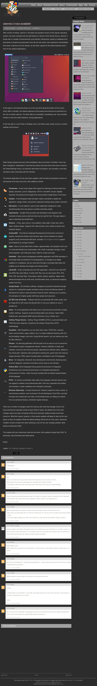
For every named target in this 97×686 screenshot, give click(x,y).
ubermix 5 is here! (86, 93)
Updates (22, 448)
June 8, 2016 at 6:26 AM (12, 537)
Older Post (68, 675)
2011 (78, 276)
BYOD (76, 206)
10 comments (36, 28)
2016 (78, 248)
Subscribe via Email (84, 9)
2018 (78, 243)
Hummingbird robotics (51, 239)
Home (33, 5)
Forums (92, 5)
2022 (78, 231)
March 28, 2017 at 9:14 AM (13, 617)
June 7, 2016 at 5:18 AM (12, 520)
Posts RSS (58, 9)
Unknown (9, 493)
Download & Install (51, 5)
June (79, 254)
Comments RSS (69, 9)
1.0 (75, 204)
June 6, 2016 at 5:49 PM (12, 468)
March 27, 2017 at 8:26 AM (13, 603)
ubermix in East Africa (87, 165)
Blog (81, 5)
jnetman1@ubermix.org (45, 682)
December (81, 251)
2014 (78, 268)
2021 (78, 234)
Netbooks (77, 217)
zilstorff (8, 584)
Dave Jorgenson (11, 525)
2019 (78, 240)
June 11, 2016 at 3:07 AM (13, 553)
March (80, 259)
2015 (78, 265)
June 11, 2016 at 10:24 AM (13, 567)
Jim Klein (31, 680)
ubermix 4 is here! (86, 128)
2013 (78, 271)
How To (76, 215)
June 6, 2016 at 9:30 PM (12, 501)
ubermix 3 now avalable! (17, 23)
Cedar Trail (77, 208)
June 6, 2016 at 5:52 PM (12, 487)
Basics (62, 5)
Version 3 (29, 448)
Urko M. (8, 462)
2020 (78, 237)
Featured (15, 448)
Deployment (77, 211)
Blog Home (48, 9)
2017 (78, 245)
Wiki (86, 5)
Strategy (76, 220)
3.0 (10, 448)
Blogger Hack (60, 683)
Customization (71, 5)
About (39, 5)
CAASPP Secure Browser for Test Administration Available (88, 111)
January (80, 262)
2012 (78, 274)
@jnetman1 (58, 682)
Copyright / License (72, 680)
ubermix (8, 559)
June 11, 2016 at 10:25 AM (13, 579)
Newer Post (4, 675)
